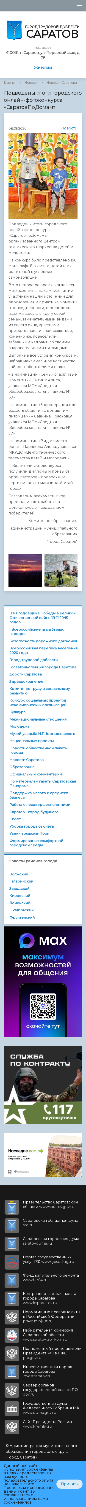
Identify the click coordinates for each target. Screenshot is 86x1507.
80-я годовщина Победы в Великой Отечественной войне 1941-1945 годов (42, 617)
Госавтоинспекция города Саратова (42, 667)
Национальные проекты (31, 741)
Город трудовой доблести (33, 660)
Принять (69, 1484)
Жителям (43, 67)
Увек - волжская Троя (29, 833)
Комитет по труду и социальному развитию (39, 690)
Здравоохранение (26, 681)
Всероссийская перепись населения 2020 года (43, 650)
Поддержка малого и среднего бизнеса (38, 795)
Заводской (19, 888)
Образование (22, 767)
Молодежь (19, 726)
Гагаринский (21, 881)
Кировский (19, 895)
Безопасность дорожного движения (43, 641)
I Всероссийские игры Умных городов (36, 631)
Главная (10, 83)
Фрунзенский (22, 917)
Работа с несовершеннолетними (39, 804)
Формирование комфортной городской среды (36, 843)
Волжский (18, 874)
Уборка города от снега (31, 826)
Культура (17, 712)
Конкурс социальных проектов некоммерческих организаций (37, 702)
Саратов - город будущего (33, 812)
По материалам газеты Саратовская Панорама (42, 783)
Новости (31, 83)
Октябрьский (21, 910)
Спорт (15, 819)
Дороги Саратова (25, 674)
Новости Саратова (61, 83)
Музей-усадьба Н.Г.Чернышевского (42, 734)
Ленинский (19, 903)
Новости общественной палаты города (38, 750)
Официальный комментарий (35, 774)
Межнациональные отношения (38, 719)
